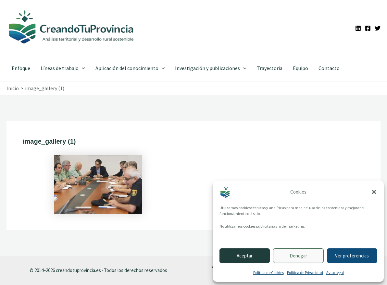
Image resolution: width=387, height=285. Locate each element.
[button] (374, 192)
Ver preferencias (352, 256)
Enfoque (21, 68)
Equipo (300, 68)
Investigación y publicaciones (210, 68)
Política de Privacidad (305, 272)
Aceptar (245, 256)
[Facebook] (368, 28)
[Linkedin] (358, 28)
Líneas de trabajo (63, 68)
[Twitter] (378, 28)
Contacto (329, 68)
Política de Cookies (268, 272)
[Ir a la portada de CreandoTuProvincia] (71, 27)
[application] (82, 68)
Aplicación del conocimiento (130, 68)
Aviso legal (335, 272)
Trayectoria (269, 68)
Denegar (298, 256)
